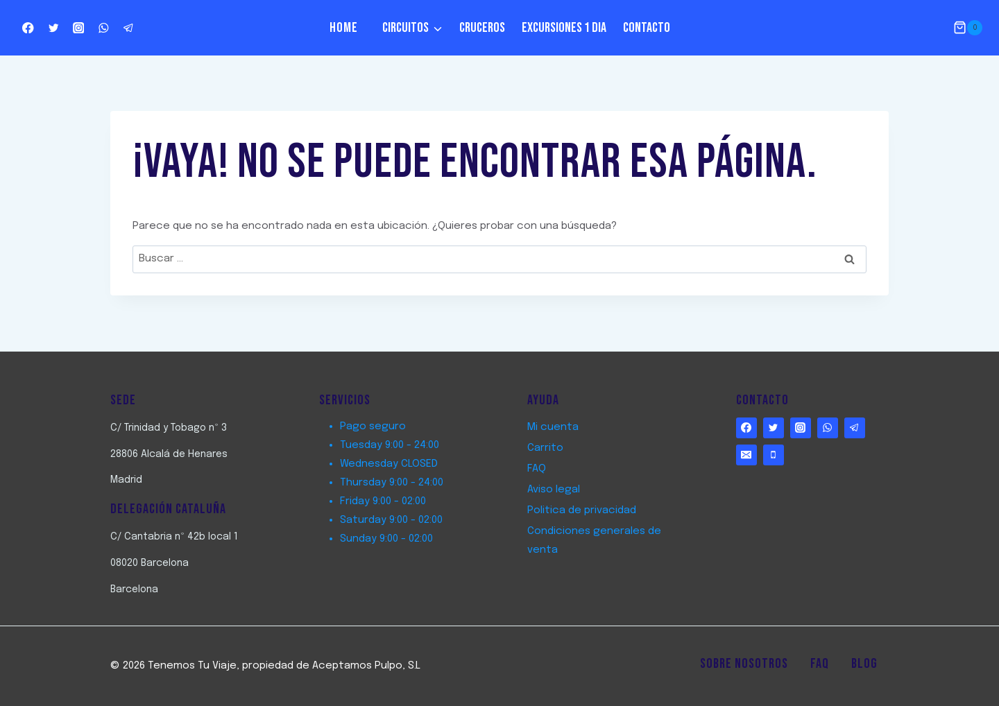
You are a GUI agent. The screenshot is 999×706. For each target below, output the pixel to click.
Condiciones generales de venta (594, 541)
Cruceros (482, 27)
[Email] (746, 455)
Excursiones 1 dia (564, 27)
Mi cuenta (553, 427)
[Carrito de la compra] (967, 27)
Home (344, 27)
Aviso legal (553, 489)
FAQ (536, 468)
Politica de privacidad (581, 510)
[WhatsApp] (103, 28)
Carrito (545, 448)
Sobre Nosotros (744, 663)
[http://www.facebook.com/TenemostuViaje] (28, 28)
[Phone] (773, 455)
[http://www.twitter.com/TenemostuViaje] (53, 28)
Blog (864, 663)
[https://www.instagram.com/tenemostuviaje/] (78, 28)
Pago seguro (373, 426)
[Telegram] (128, 28)
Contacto (646, 27)
